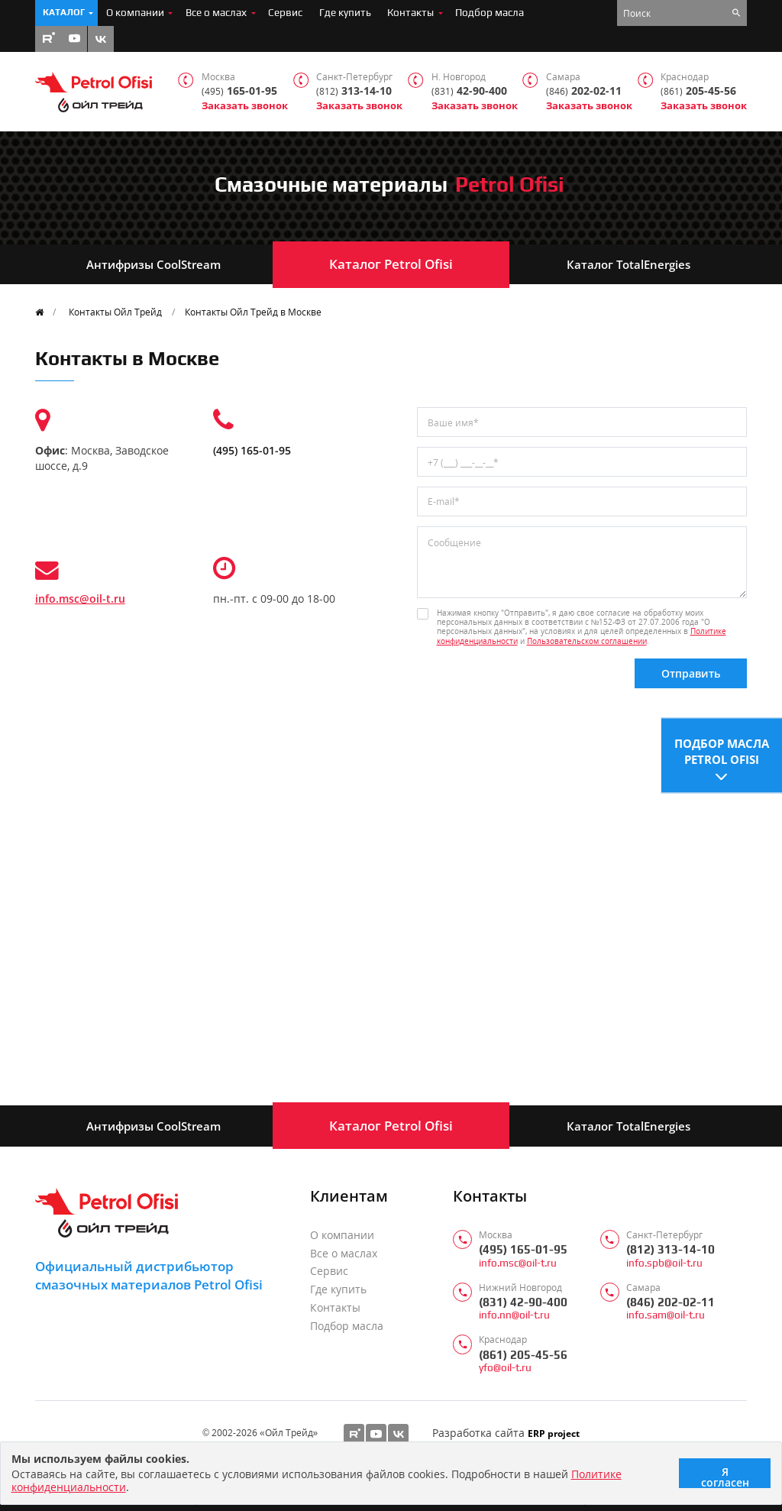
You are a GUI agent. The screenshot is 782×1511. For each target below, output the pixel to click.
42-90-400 (469, 91)
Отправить (690, 673)
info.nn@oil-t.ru (514, 1315)
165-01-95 (239, 91)
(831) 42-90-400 (523, 1302)
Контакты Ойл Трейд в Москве (253, 312)
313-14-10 (354, 91)
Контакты (410, 12)
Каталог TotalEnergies (628, 264)
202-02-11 (584, 91)
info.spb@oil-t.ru (664, 1263)
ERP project (554, 1433)
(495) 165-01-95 (252, 450)
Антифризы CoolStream (153, 264)
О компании (135, 12)
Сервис (285, 12)
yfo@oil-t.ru (505, 1367)
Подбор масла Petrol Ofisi (721, 749)
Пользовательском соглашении (587, 641)
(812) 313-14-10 (670, 1249)
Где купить (345, 12)
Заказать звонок (245, 106)
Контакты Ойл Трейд (115, 312)
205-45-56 (698, 91)
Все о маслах (216, 12)
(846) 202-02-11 (670, 1302)
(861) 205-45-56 (523, 1354)
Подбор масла (489, 12)
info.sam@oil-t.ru (665, 1315)
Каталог (64, 12)
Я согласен (725, 1476)
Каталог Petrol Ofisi (391, 264)
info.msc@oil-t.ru (80, 598)
